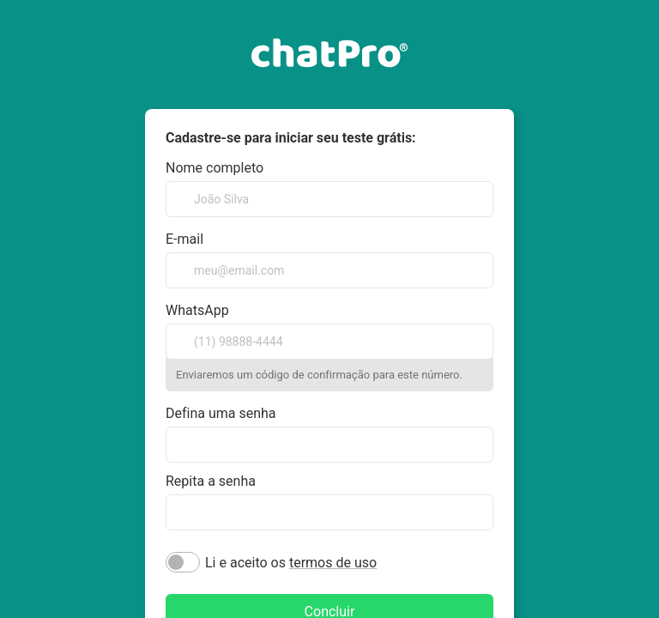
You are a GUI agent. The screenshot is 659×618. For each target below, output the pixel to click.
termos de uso (333, 562)
